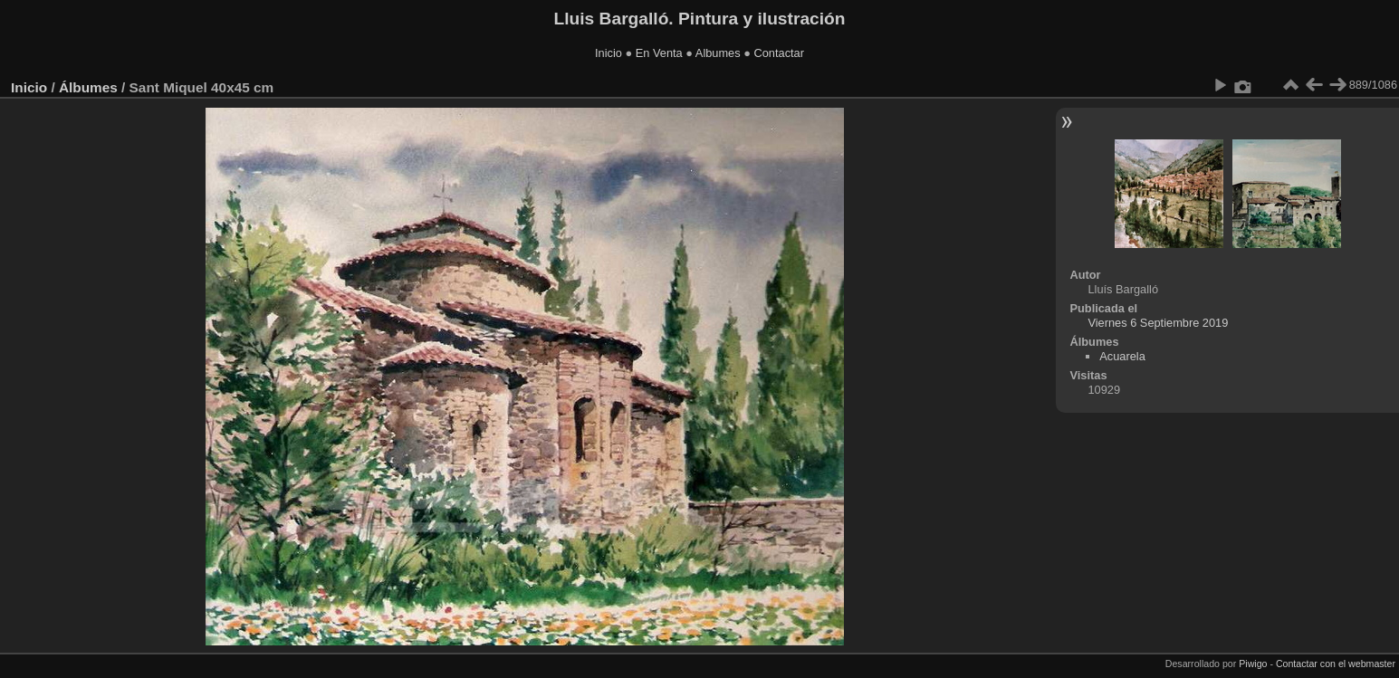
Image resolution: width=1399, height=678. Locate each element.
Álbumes (88, 87)
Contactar (778, 53)
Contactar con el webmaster (1335, 663)
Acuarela (1122, 356)
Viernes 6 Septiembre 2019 (1158, 322)
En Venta (659, 53)
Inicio (608, 53)
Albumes (718, 53)
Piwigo (1253, 663)
